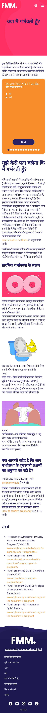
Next (23, 142)
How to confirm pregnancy (16, 511)
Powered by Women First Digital (23, 649)
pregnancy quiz (10, 482)
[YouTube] (30, 703)
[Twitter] (17, 703)
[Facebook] (10, 703)
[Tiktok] (36, 703)
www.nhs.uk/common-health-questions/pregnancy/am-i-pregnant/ (23, 563)
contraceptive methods (15, 240)
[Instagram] (23, 703)
